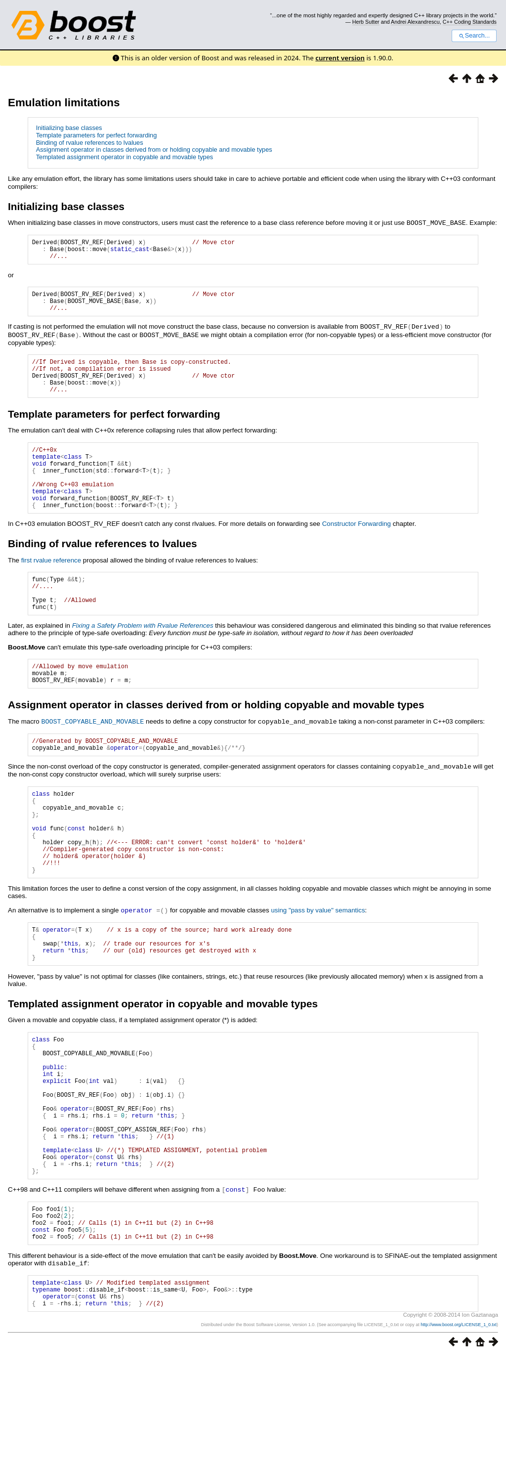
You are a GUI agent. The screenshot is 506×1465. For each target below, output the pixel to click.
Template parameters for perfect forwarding (96, 135)
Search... (474, 35)
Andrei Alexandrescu (415, 22)
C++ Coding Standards (470, 22)
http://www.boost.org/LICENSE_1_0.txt (459, 1433)
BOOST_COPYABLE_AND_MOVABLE (92, 761)
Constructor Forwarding (356, 552)
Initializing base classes (69, 127)
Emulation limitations (64, 102)
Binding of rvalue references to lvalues (89, 142)
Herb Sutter (366, 22)
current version (340, 57)
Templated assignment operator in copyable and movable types (124, 157)
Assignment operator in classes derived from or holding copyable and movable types (154, 149)
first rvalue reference (51, 588)
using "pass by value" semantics (318, 970)
